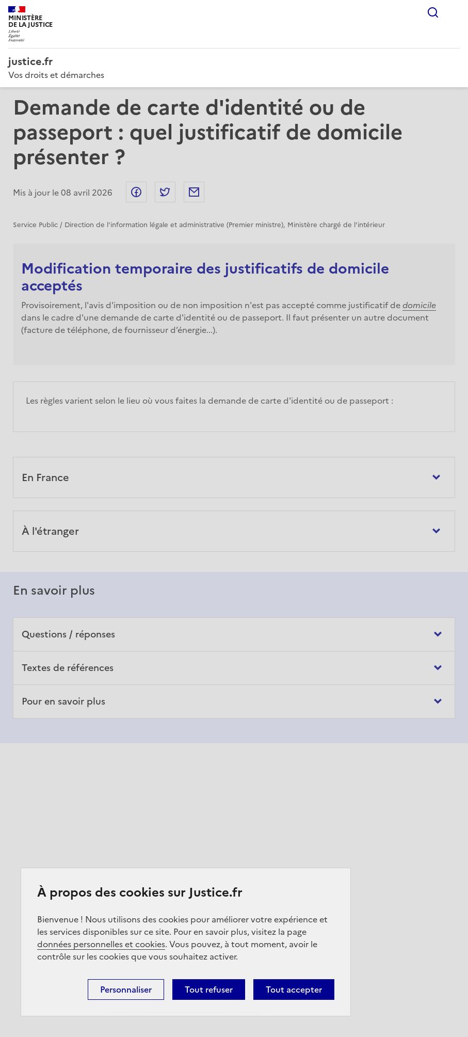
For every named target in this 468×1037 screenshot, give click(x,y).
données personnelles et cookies (101, 944)
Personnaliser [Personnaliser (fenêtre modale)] (126, 989)
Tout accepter (294, 989)
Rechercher (433, 12)
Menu (453, 12)
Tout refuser (209, 989)
